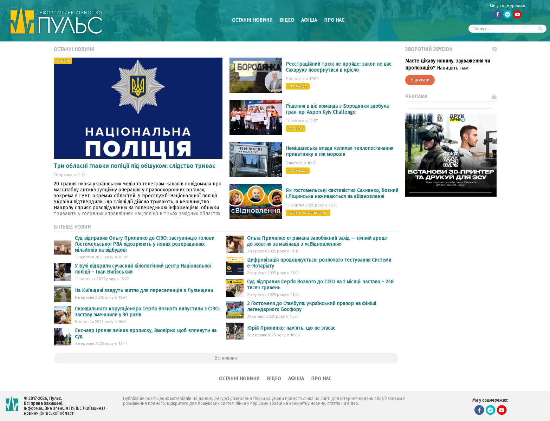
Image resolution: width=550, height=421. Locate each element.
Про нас (334, 20)
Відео (287, 20)
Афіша (309, 20)
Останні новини (252, 20)
